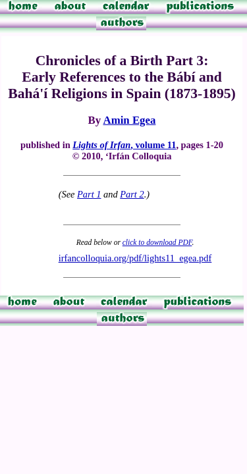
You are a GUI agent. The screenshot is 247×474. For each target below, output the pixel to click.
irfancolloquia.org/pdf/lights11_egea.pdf (135, 258)
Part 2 (132, 194)
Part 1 (89, 194)
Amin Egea (129, 120)
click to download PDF (157, 242)
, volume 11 (124, 145)
